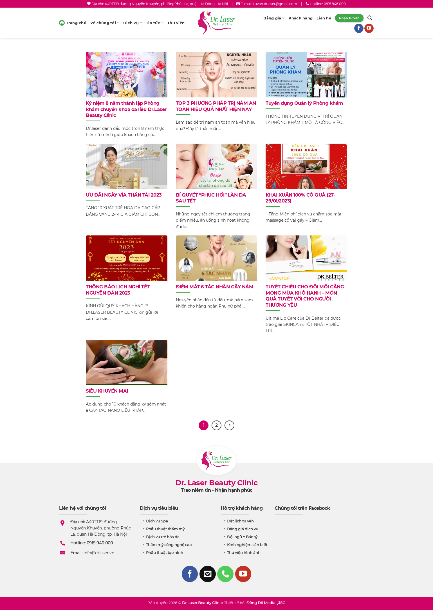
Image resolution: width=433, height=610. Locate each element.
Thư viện (176, 23)
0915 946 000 (335, 4)
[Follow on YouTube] (369, 28)
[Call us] (225, 574)
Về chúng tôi (104, 23)
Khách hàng (301, 18)
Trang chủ (72, 23)
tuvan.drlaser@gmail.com (275, 4)
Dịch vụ (132, 23)
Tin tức (154, 23)
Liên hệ (324, 18)
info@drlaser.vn (99, 552)
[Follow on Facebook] (359, 28)
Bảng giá (273, 18)
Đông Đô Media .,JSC (265, 602)
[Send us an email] (207, 574)
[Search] (369, 18)
